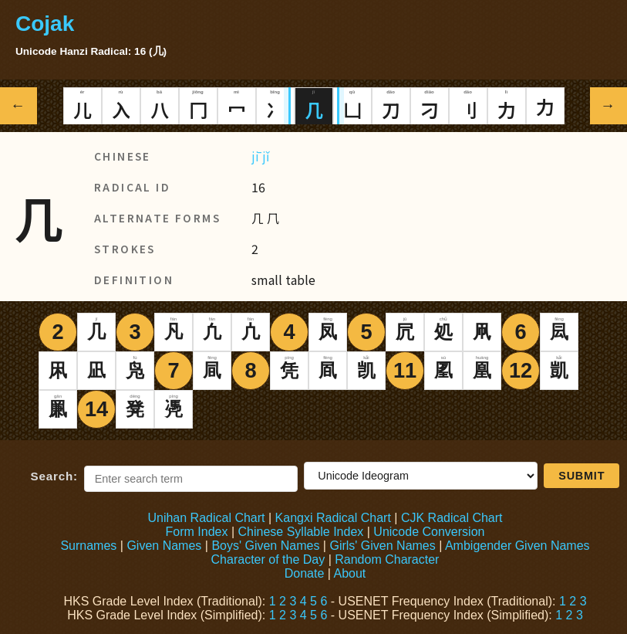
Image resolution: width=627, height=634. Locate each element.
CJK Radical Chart (452, 517)
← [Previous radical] (19, 105)
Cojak (44, 24)
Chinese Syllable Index (301, 531)
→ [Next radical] (609, 105)
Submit (581, 476)
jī (255, 156)
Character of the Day (268, 559)
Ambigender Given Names (517, 545)
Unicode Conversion (428, 531)
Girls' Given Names (382, 545)
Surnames (88, 545)
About (349, 573)
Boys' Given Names (265, 545)
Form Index (197, 531)
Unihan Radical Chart (206, 517)
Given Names (163, 545)
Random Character (387, 559)
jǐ (265, 156)
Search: (54, 476)
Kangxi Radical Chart (333, 517)
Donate (305, 573)
